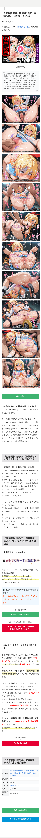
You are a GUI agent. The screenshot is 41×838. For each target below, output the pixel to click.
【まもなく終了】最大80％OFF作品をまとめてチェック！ (20, 628)
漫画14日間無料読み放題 (20, 819)
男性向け (25, 773)
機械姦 (16, 773)
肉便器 (13, 775)
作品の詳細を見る (21, 810)
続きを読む (20, 396)
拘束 (11, 770)
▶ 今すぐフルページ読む (20, 614)
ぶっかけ (27, 770)
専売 (20, 773)
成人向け (31, 773)
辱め (14, 770)
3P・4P (32, 770)
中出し (21, 770)
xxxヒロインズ (7, 22)
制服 (17, 770)
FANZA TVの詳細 (20, 743)
